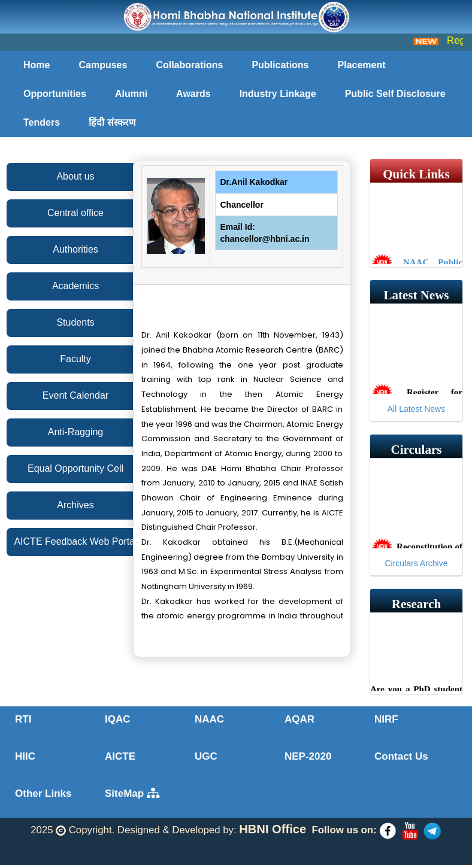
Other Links (43, 793)
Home (36, 65)
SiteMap (132, 793)
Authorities (75, 249)
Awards (193, 94)
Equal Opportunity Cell (75, 468)
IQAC (118, 719)
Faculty (75, 359)
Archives (75, 505)
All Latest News (416, 409)
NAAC (209, 719)
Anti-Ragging (76, 432)
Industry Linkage (278, 94)
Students (75, 322)
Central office (75, 213)
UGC (206, 756)
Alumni (131, 94)
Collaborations (189, 65)
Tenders (41, 122)
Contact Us (401, 756)
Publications (280, 65)
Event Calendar (75, 395)
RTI (23, 719)
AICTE (120, 756)
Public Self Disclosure (395, 94)
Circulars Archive (416, 563)
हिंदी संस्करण (112, 122)
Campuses (102, 65)
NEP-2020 (308, 756)
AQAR (299, 719)
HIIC (25, 756)
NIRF (386, 719)
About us (75, 176)
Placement (362, 65)
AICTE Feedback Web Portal (75, 541)
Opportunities (54, 94)
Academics (75, 286)
